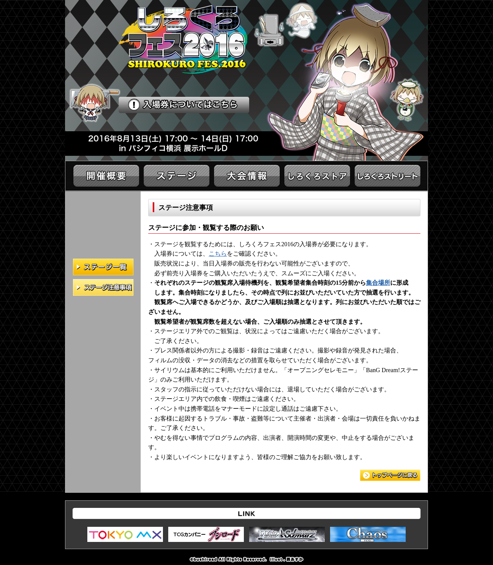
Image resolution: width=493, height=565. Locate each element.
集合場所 (378, 282)
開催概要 (106, 176)
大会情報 (247, 176)
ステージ (176, 176)
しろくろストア (317, 176)
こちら (218, 253)
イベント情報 (387, 176)
